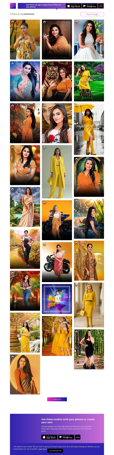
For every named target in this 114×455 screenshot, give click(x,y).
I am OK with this (55, 451)
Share (92, 14)
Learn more (42, 449)
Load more (57, 399)
